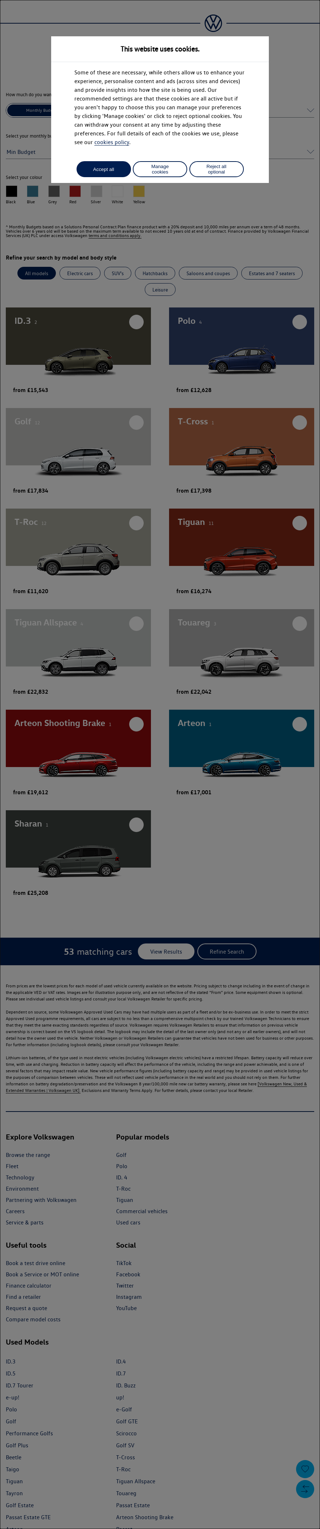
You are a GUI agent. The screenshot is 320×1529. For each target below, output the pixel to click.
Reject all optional (216, 169)
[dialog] (160, 764)
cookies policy (111, 142)
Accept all (103, 169)
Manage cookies (160, 169)
